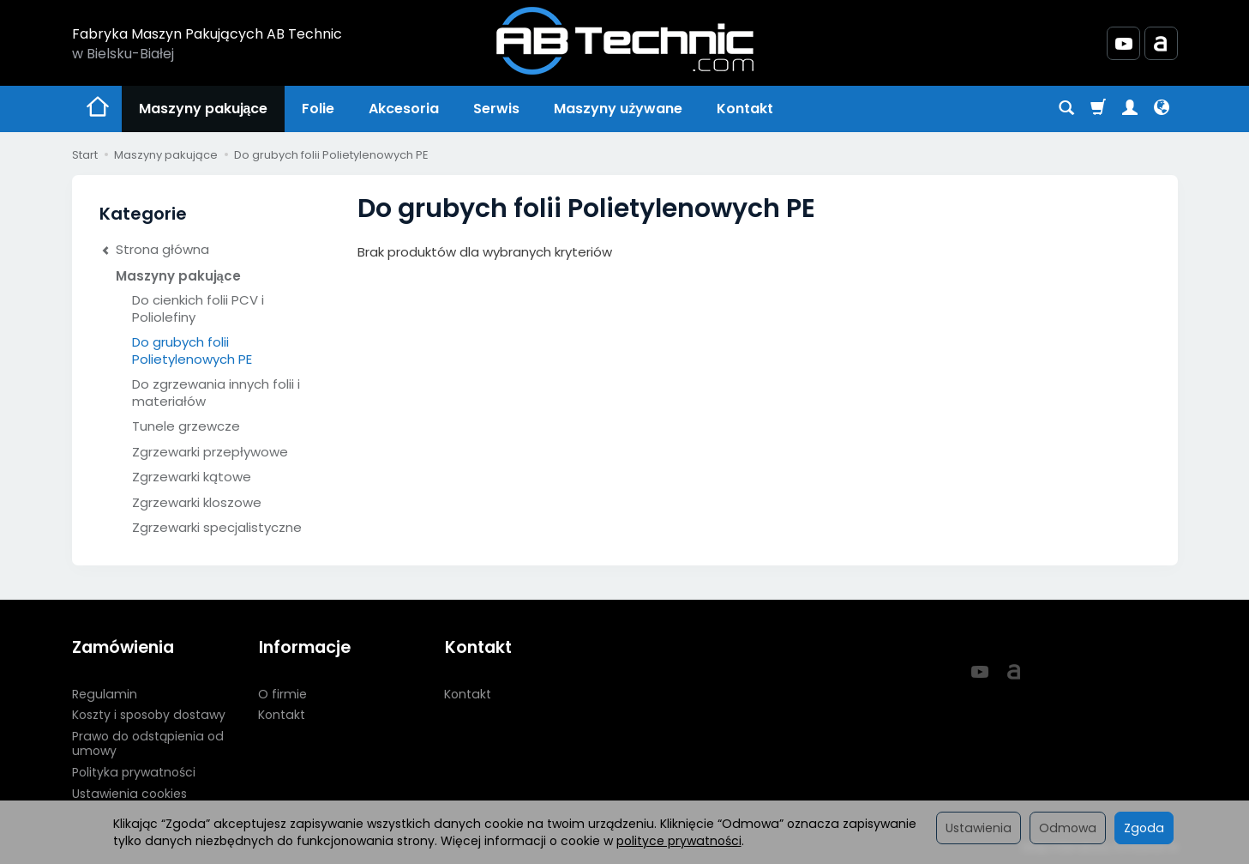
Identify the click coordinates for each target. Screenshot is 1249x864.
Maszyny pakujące (203, 108)
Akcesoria (404, 108)
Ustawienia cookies (129, 792)
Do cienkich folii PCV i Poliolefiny (198, 308)
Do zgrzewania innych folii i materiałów (216, 392)
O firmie (282, 692)
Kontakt (745, 108)
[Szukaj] (1066, 109)
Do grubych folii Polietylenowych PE (192, 350)
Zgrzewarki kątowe (191, 477)
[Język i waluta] (1161, 109)
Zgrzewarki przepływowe (210, 452)
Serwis (496, 108)
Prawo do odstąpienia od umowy (148, 742)
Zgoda (1144, 828)
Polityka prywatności (133, 770)
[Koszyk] (1098, 109)
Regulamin (104, 692)
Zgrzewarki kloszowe (196, 502)
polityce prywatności (679, 840)
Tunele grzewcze (186, 426)
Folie (318, 108)
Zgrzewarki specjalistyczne (217, 527)
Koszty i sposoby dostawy (148, 713)
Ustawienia (979, 828)
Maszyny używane (618, 108)
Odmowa (1067, 828)
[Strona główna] (625, 41)
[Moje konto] (1130, 109)
